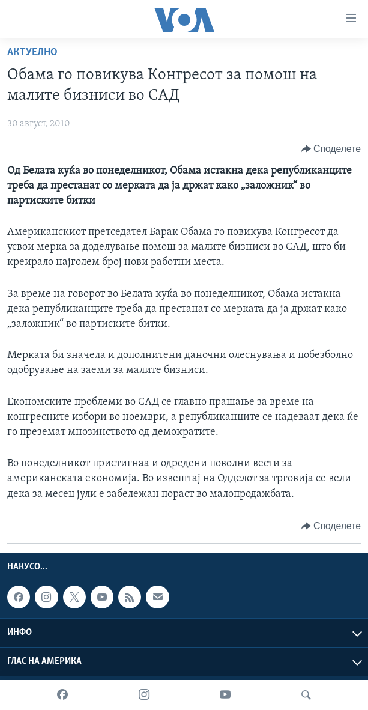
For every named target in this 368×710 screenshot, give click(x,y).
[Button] (331, 149)
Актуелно (32, 52)
